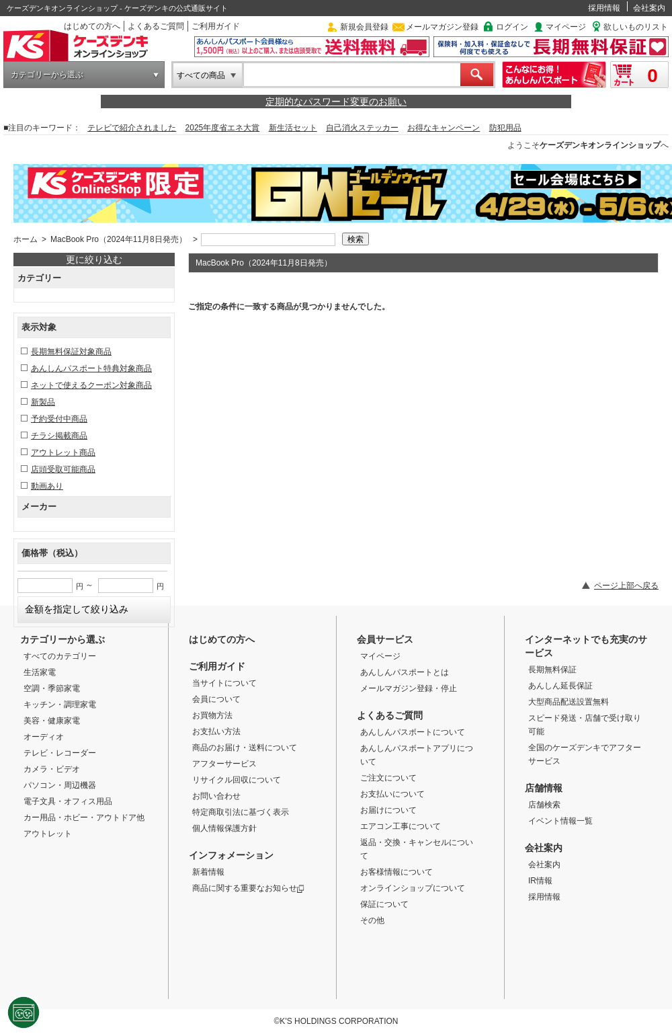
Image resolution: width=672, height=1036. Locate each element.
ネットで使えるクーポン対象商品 (91, 385)
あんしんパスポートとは (404, 672)
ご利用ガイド (216, 26)
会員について (216, 699)
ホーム (25, 239)
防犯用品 (505, 127)
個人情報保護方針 (224, 828)
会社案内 (649, 8)
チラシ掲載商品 (59, 435)
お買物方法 (212, 715)
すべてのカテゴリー (60, 656)
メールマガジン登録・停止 (408, 688)
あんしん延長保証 (560, 685)
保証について (384, 904)
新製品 (43, 402)
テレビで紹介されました (131, 127)
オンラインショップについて (412, 888)
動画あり (47, 486)
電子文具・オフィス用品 (68, 801)
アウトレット (48, 833)
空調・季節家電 (52, 688)
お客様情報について (396, 872)
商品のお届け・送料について (244, 747)
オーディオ (44, 737)
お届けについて (388, 810)
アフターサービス (224, 763)
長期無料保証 (552, 669)
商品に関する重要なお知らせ (248, 888)
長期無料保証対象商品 (71, 351)
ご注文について (388, 778)
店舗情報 (543, 788)
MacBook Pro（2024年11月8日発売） (118, 239)
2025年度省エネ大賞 (222, 127)
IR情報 (540, 880)
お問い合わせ (216, 796)
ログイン (512, 27)
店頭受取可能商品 (63, 469)
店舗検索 (544, 804)
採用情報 (604, 8)
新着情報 (208, 872)
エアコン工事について (400, 826)
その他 (372, 920)
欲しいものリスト (635, 27)
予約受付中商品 (59, 419)
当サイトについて (224, 683)
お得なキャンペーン (443, 127)
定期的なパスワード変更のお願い (336, 101)
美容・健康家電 (52, 720)
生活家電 (40, 672)
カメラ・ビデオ (52, 769)
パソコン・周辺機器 (60, 785)
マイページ (566, 27)
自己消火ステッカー (362, 127)
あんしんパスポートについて (412, 732)
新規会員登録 (364, 27)
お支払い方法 (216, 731)
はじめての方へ (92, 26)
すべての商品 (201, 75)
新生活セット (293, 127)
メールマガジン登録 (442, 27)
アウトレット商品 (63, 452)
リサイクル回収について (236, 780)
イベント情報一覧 (560, 821)
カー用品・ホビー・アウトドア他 (84, 817)
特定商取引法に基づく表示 (240, 812)
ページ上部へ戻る (626, 585)
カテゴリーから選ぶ (47, 74)
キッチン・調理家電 (60, 704)
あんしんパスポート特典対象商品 (91, 368)
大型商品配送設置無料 (568, 702)
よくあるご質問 (156, 26)
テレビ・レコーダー (60, 753)
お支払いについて (392, 794)
